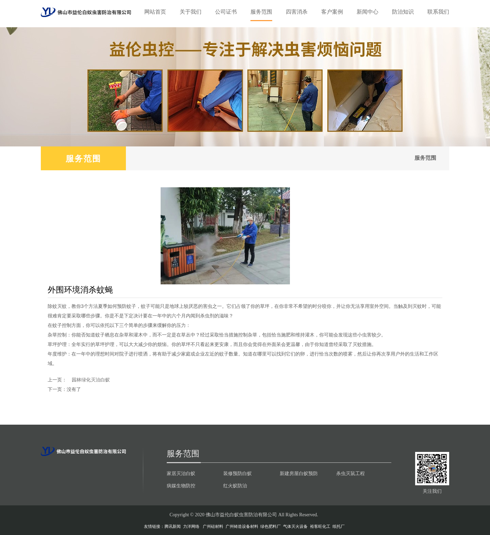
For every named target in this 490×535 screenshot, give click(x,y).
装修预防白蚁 (237, 473)
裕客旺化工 (320, 526)
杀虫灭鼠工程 (350, 473)
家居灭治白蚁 (181, 473)
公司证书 (226, 12)
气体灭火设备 (295, 526)
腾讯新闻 (172, 526)
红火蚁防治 (235, 485)
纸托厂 (338, 526)
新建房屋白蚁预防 (299, 473)
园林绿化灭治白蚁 (91, 379)
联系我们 (438, 12)
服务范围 (261, 12)
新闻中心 (367, 12)
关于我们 (190, 12)
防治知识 (403, 12)
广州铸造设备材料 (242, 526)
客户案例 (332, 12)
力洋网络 (191, 526)
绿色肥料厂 (270, 526)
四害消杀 (297, 12)
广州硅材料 (213, 526)
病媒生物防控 (181, 485)
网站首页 (155, 12)
